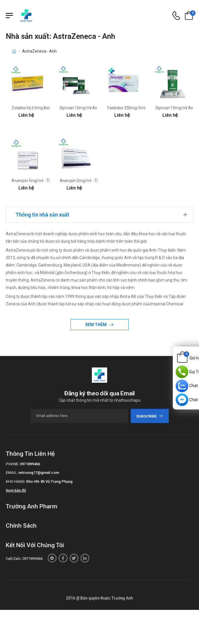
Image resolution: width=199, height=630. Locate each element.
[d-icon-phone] (176, 15)
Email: (12, 472)
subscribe (149, 416)
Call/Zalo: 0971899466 (24, 558)
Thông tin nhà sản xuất (42, 215)
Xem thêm (96, 324)
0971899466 (30, 464)
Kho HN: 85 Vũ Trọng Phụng (49, 481)
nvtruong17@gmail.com (38, 472)
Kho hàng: (15, 481)
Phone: (12, 464)
